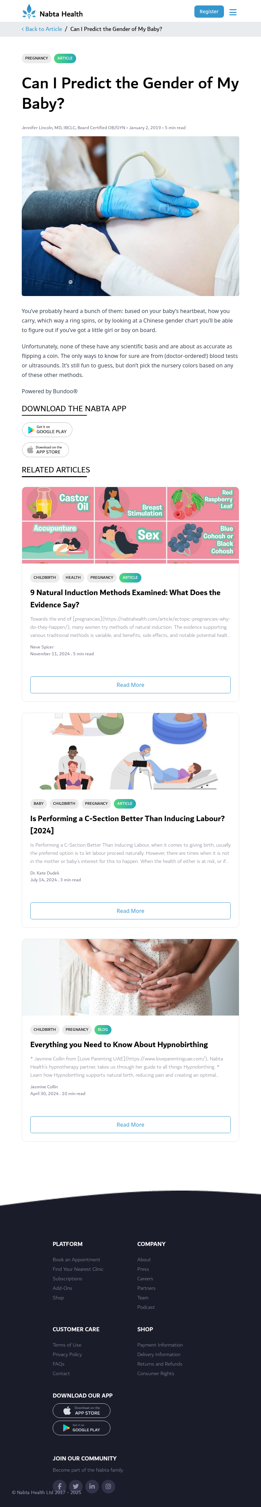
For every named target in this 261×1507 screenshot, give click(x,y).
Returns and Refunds (159, 1364)
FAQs (59, 1364)
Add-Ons (62, 1288)
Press (143, 1269)
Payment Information (160, 1345)
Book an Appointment (76, 1260)
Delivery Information (158, 1355)
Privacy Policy (67, 1355)
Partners (146, 1288)
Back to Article (42, 29)
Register (209, 11)
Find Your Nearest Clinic (78, 1269)
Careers (145, 1279)
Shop (58, 1298)
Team (143, 1298)
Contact (61, 1374)
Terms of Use (67, 1345)
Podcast (146, 1307)
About (144, 1260)
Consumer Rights (155, 1374)
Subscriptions (67, 1279)
